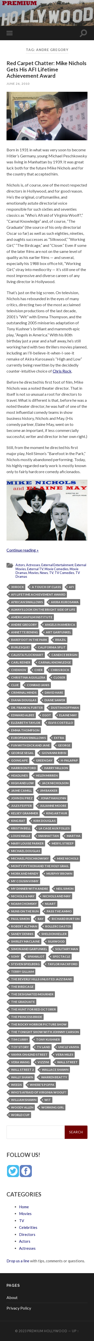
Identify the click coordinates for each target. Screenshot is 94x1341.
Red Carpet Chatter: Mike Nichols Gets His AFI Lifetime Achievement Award (46, 69)
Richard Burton (65, 919)
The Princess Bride (26, 1017)
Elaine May (68, 715)
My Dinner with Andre (29, 888)
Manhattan (48, 836)
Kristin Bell (21, 828)
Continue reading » (23, 550)
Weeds (16, 1085)
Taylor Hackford (62, 964)
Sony (15, 956)
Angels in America (60, 625)
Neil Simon (64, 888)
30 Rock (17, 587)
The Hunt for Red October (33, 1009)
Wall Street (67, 1062)
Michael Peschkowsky (30, 858)
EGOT (46, 715)
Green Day (44, 760)
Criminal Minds (24, 692)
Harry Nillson (56, 768)
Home (24, 1206)
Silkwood (56, 941)
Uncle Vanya (68, 1047)
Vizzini (43, 1062)
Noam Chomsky (24, 904)
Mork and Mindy (24, 873)
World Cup (20, 1115)
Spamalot (36, 956)
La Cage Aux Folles (54, 828)
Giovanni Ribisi (54, 753)
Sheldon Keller (54, 934)
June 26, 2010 (18, 83)
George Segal (22, 753)
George (64, 745)
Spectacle (61, 956)
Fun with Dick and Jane (30, 745)
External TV (35, 569)
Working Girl (52, 1107)
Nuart (50, 904)
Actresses (33, 565)
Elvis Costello (60, 723)
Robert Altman (24, 926)
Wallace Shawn (55, 1069)
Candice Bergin (64, 655)
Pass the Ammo (59, 911)
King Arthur (56, 813)
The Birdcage (22, 987)
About (12, 1297)
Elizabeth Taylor (25, 723)
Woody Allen (22, 1107)
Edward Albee (22, 715)
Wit (47, 1100)
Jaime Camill (21, 790)
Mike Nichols (67, 858)
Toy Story (20, 1047)
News (44, 573)
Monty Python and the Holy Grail (40, 866)
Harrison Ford (23, 768)
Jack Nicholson (55, 783)
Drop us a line (18, 1261)
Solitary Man (66, 949)
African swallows (27, 602)
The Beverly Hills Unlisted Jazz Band (41, 979)
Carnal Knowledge (54, 662)
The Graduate (23, 1002)
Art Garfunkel (58, 632)
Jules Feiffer (21, 806)
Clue (15, 685)
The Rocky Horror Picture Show (39, 1024)
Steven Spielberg (25, 964)
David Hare (54, 692)
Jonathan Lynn (53, 798)
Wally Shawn (22, 1077)
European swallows (28, 738)
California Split (52, 647)
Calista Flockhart (27, 655)
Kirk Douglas (44, 821)
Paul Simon (20, 919)
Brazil (60, 640)
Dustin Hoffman (65, 707)
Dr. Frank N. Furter (27, 707)
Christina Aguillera (28, 677)
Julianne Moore (53, 806)
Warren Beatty (54, 1077)
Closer (59, 677)
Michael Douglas (25, 851)
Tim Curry (19, 1039)
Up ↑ (75, 1331)
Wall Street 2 (22, 1069)
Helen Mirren (47, 775)
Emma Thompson (25, 730)
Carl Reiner (20, 662)
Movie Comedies (56, 569)
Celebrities (28, 1227)
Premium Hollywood (47, 1331)
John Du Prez (22, 798)
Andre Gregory (24, 625)
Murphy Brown (59, 873)
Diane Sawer (54, 700)
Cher (38, 670)
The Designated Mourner (32, 994)
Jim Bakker (48, 790)
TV (51, 573)
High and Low (22, 783)
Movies (33, 573)
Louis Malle (20, 836)
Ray (41, 919)
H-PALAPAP (69, 760)
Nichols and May (57, 896)
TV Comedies (64, 573)
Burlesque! (20, 647)
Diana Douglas (23, 700)
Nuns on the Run (25, 911)
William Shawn (23, 1100)
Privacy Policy (19, 1308)
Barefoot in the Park (29, 640)
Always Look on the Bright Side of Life (43, 609)
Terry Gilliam (22, 971)
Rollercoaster (58, 926)
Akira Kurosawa (65, 602)
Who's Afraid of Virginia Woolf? (38, 1092)
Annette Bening (24, 632)
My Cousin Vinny (25, 881)
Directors (27, 1234)
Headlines (19, 775)
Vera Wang (20, 1062)
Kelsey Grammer (24, 813)
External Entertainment (57, 565)
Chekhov (18, 670)
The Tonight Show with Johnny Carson (45, 1032)
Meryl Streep (63, 843)
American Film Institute (31, 617)
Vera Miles (64, 1054)
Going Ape (19, 760)
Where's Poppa (42, 1085)
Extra (59, 738)
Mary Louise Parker (27, 843)
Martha (73, 836)
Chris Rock (62, 371)
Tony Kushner (48, 1039)
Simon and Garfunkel (29, 949)
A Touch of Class (46, 587)
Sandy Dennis (22, 934)
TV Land (43, 1047)
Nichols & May (23, 896)
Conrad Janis (38, 685)
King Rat (18, 821)
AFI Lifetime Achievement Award (38, 594)
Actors (20, 565)
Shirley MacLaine (25, 941)
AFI (71, 587)
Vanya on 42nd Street (29, 1054)
